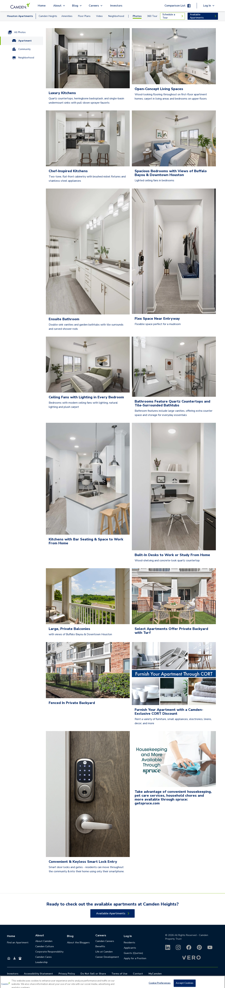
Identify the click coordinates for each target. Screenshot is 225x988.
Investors (116, 6)
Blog (70, 936)
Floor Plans (84, 16)
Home (42, 6)
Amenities (66, 16)
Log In (128, 936)
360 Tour (152, 16)
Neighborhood (116, 16)
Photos (137, 16)
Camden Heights (48, 16)
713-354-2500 (116, 980)
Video (99, 16)
